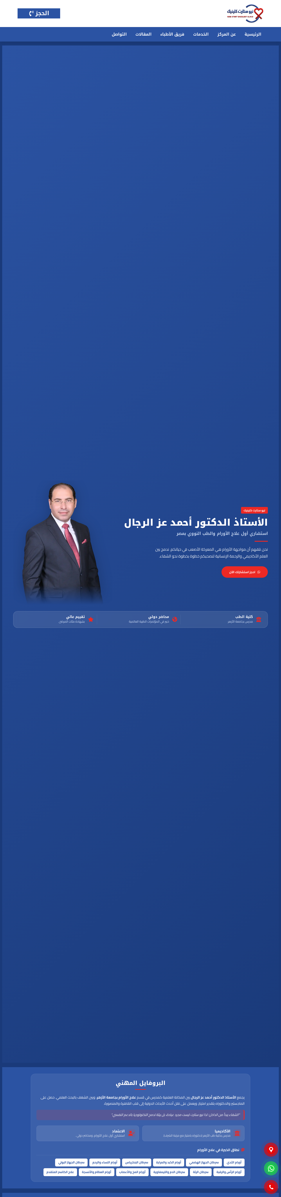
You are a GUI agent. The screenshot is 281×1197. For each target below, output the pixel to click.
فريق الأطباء (172, 34)
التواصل (119, 34)
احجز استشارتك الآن (244, 572)
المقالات (143, 34)
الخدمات (201, 34)
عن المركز (226, 34)
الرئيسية (253, 34)
